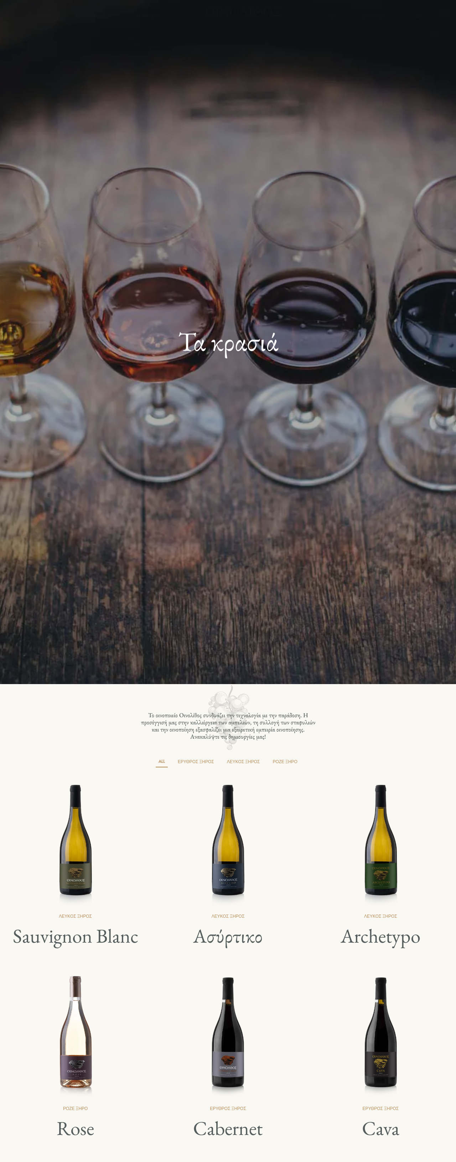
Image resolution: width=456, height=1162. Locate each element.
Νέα (332, 16)
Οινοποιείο (93, 16)
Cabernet (228, 1128)
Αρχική (42, 16)
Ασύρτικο (228, 935)
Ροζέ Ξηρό (285, 761)
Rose (75, 1128)
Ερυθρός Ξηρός (196, 761)
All (162, 761)
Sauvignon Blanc (75, 935)
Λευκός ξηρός (243, 761)
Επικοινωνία (377, 16)
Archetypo (380, 935)
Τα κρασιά (147, 16)
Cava (380, 1128)
